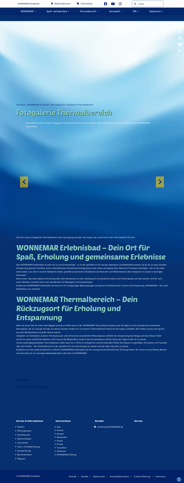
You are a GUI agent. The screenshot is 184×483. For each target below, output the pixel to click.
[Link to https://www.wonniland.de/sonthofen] (180, 57)
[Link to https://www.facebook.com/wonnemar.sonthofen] (105, 3)
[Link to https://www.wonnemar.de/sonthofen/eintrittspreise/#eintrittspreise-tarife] (179, 51)
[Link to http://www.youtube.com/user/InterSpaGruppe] (113, 3)
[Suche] (147, 4)
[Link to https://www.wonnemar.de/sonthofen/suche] (180, 39)
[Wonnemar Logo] (9, 2)
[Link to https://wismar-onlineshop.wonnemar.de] (180, 45)
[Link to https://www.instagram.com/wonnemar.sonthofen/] (120, 3)
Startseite (20, 105)
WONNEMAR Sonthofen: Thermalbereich (46, 105)
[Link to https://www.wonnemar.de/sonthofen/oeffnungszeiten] (180, 32)
